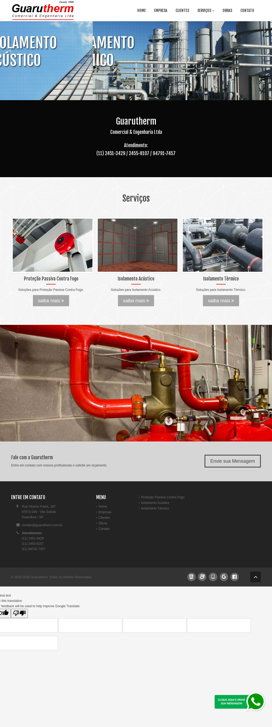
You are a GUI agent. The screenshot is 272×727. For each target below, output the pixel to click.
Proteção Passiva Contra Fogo (162, 497)
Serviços (205, 10)
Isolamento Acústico (155, 503)
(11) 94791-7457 (33, 549)
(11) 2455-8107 (33, 544)
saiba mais (51, 300)
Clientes (182, 10)
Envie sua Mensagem (232, 461)
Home (141, 10)
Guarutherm (39, 577)
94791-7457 (164, 153)
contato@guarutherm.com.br (42, 525)
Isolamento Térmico (155, 508)
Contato (247, 10)
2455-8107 (139, 153)
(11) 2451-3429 (111, 153)
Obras (227, 10)
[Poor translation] (19, 613)
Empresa (160, 10)
